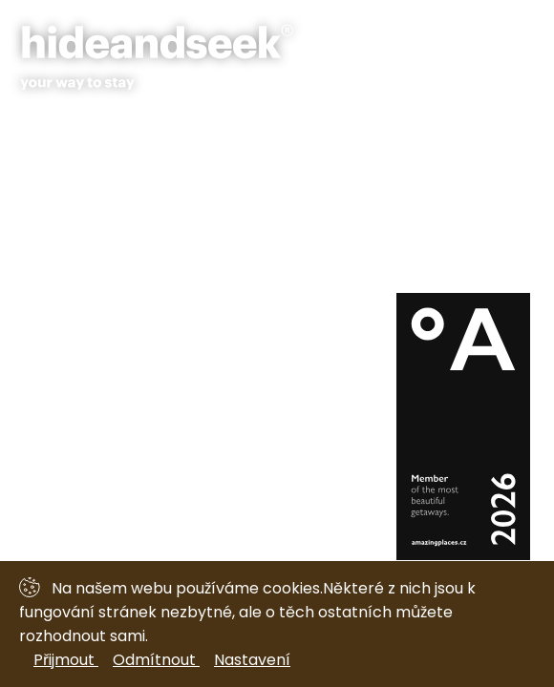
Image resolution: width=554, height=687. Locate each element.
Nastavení (252, 660)
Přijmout (65, 660)
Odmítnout (156, 660)
